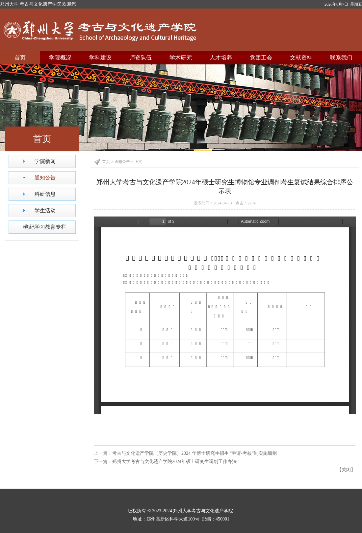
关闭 (346, 469)
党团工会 (261, 58)
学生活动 (45, 210)
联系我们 (341, 58)
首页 (20, 58)
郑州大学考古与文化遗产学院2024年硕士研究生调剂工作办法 (174, 461)
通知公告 (45, 177)
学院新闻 (45, 161)
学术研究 (180, 58)
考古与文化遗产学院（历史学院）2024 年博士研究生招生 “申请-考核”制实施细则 (194, 453)
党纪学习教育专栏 (45, 227)
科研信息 (45, 194)
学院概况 (60, 58)
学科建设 (100, 58)
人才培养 (221, 58)
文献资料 (301, 58)
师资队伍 (140, 58)
